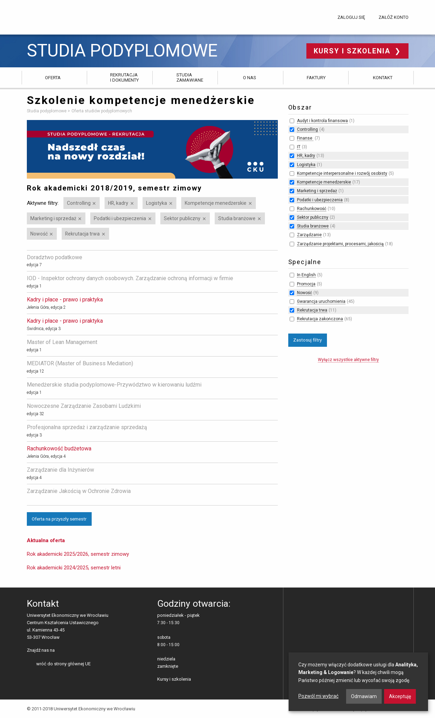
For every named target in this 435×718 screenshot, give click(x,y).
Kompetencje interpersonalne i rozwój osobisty (342, 173)
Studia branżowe (236, 218)
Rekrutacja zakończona (320, 318)
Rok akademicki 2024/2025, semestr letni (74, 567)
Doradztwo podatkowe (54, 257)
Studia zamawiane (189, 77)
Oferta (53, 77)
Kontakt (382, 77)
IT (298, 146)
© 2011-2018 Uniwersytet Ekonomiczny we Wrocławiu (81, 708)
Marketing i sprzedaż (53, 218)
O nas (249, 77)
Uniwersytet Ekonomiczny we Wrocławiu (61, 16)
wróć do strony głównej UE (63, 663)
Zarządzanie (309, 234)
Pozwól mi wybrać (318, 696)
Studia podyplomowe (122, 50)
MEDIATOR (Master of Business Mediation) (80, 363)
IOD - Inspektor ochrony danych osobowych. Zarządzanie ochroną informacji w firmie (130, 278)
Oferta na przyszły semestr (59, 519)
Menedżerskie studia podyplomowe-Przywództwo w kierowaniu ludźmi (114, 384)
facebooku (61, 650)
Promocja (306, 284)
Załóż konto (394, 17)
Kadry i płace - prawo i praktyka (65, 299)
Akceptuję (400, 696)
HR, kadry (118, 203)
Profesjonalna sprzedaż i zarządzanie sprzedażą (87, 427)
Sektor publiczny (182, 218)
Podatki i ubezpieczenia (120, 218)
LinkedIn (72, 650)
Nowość (39, 234)
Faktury (316, 77)
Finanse (305, 138)
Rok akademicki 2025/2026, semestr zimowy (78, 554)
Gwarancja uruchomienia (321, 301)
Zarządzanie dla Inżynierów (60, 469)
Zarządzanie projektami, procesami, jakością (340, 243)
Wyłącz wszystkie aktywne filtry (348, 359)
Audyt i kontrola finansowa (322, 120)
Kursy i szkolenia (353, 51)
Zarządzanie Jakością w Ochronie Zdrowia (79, 491)
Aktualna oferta (46, 540)
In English (306, 274)
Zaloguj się (351, 17)
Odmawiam (364, 696)
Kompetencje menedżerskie (215, 203)
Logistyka (156, 203)
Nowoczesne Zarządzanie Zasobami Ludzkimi (84, 406)
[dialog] (358, 681)
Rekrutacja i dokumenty (124, 77)
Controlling (79, 203)
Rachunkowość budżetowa (59, 448)
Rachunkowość (311, 208)
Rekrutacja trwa (82, 234)
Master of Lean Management (62, 342)
